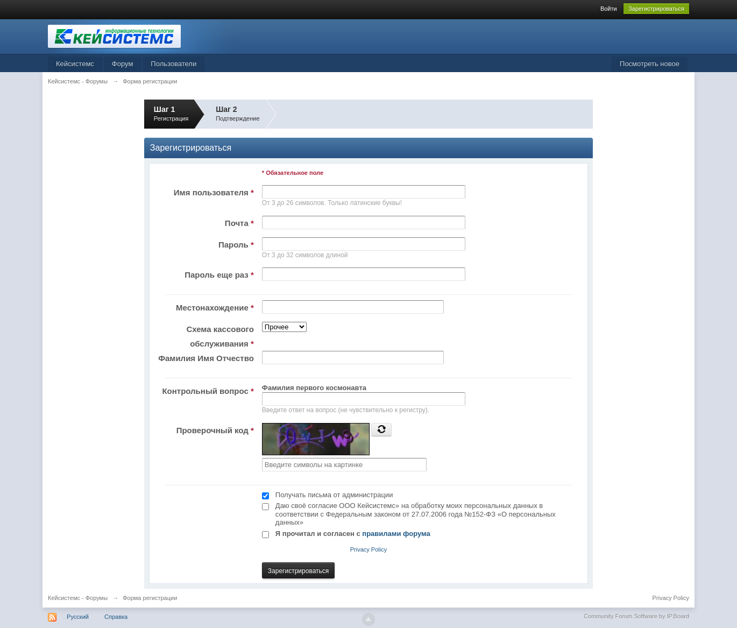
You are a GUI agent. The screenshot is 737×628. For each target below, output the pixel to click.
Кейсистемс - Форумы (78, 598)
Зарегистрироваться (656, 8)
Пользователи (173, 64)
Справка (115, 616)
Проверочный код (215, 430)
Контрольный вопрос (207, 391)
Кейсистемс (75, 64)
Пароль (236, 244)
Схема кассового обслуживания (219, 336)
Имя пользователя (214, 192)
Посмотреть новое (649, 64)
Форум (122, 64)
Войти (608, 8)
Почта (239, 223)
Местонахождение (215, 307)
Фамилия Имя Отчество (206, 358)
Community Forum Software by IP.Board (636, 616)
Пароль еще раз (219, 274)
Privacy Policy (368, 549)
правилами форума (396, 534)
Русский (78, 616)
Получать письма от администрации (334, 495)
